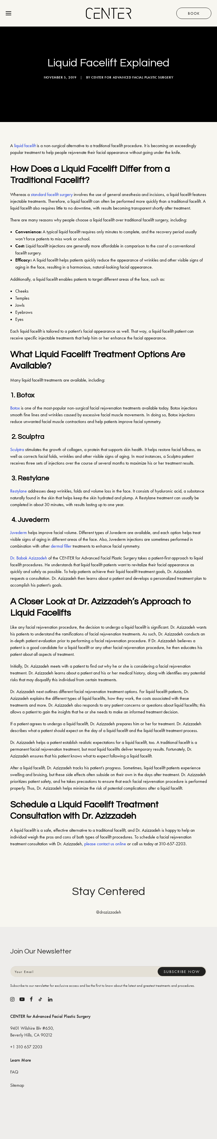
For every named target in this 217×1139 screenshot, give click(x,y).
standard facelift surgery (52, 194)
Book (194, 13)
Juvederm (18, 532)
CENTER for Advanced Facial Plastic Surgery (132, 77)
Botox (15, 408)
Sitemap (17, 1085)
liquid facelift (25, 146)
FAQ (14, 1072)
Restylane (18, 491)
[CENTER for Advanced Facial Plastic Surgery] (108, 13)
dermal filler (61, 546)
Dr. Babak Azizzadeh (28, 558)
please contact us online (105, 844)
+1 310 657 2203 (26, 1047)
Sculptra (17, 449)
